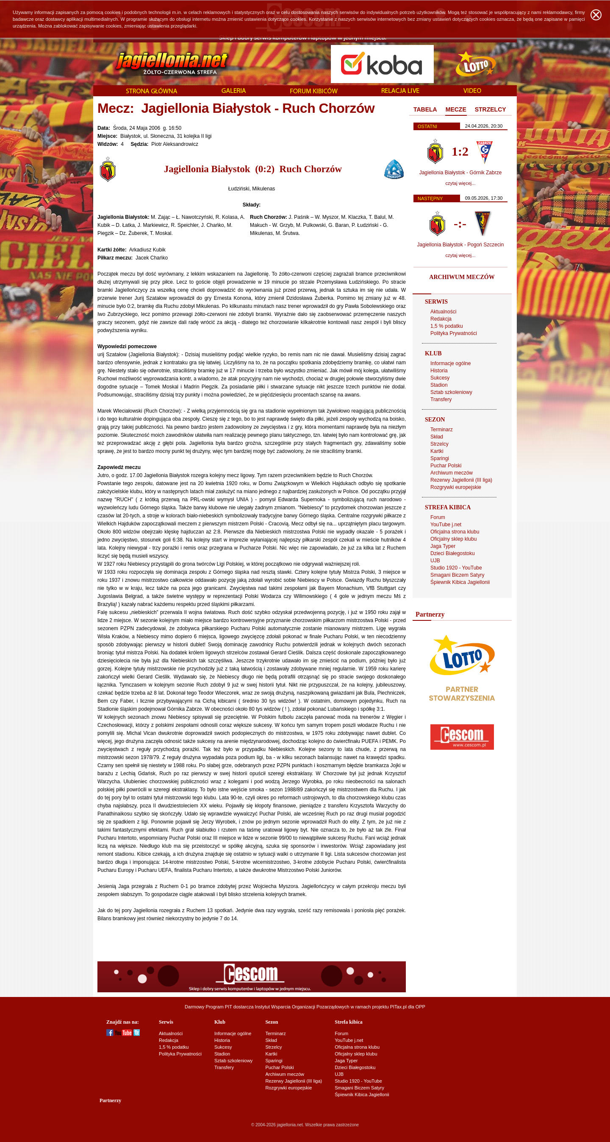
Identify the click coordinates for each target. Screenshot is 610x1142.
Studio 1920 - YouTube (456, 568)
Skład (436, 437)
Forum (437, 517)
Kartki (437, 451)
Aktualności (443, 312)
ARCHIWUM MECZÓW (461, 277)
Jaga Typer (442, 546)
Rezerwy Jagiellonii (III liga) (461, 480)
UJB (435, 561)
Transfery (441, 399)
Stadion (439, 385)
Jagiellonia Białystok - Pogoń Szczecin (460, 245)
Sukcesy (439, 378)
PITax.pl (398, 1006)
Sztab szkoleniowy (451, 392)
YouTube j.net (445, 525)
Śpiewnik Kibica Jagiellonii (460, 582)
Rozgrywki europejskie (455, 487)
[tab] (425, 110)
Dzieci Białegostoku (452, 553)
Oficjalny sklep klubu (453, 539)
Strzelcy (439, 444)
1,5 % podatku (446, 326)
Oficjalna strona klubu (454, 532)
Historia (439, 371)
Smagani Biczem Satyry (457, 575)
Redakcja (441, 319)
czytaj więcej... (461, 183)
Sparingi (439, 458)
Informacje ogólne (450, 363)
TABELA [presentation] (425, 109)
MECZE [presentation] (456, 109)
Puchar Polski (445, 466)
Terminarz (441, 430)
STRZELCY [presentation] (490, 109)
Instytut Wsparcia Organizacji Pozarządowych (302, 1006)
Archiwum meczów (451, 473)
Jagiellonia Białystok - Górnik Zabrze (460, 173)
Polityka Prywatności (453, 333)
